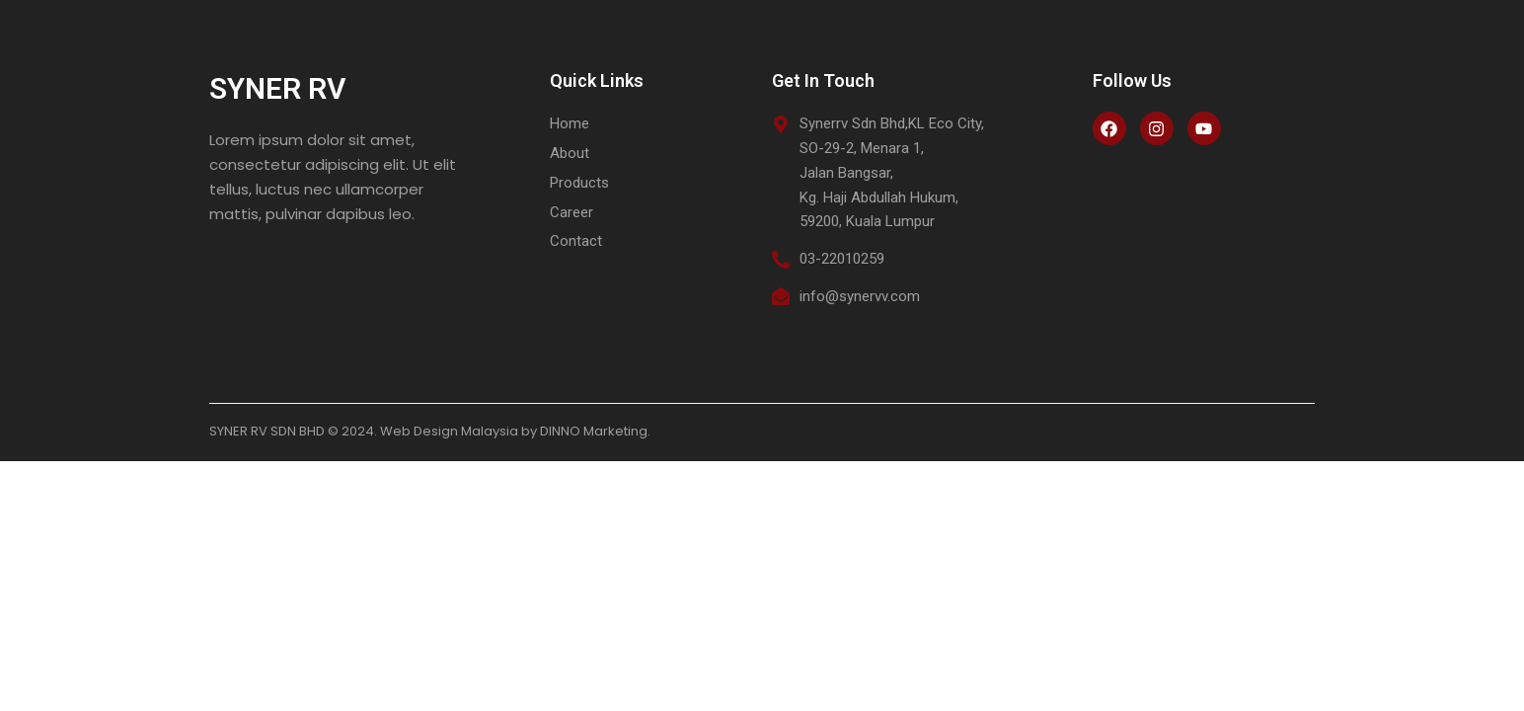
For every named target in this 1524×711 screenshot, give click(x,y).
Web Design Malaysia (449, 431)
